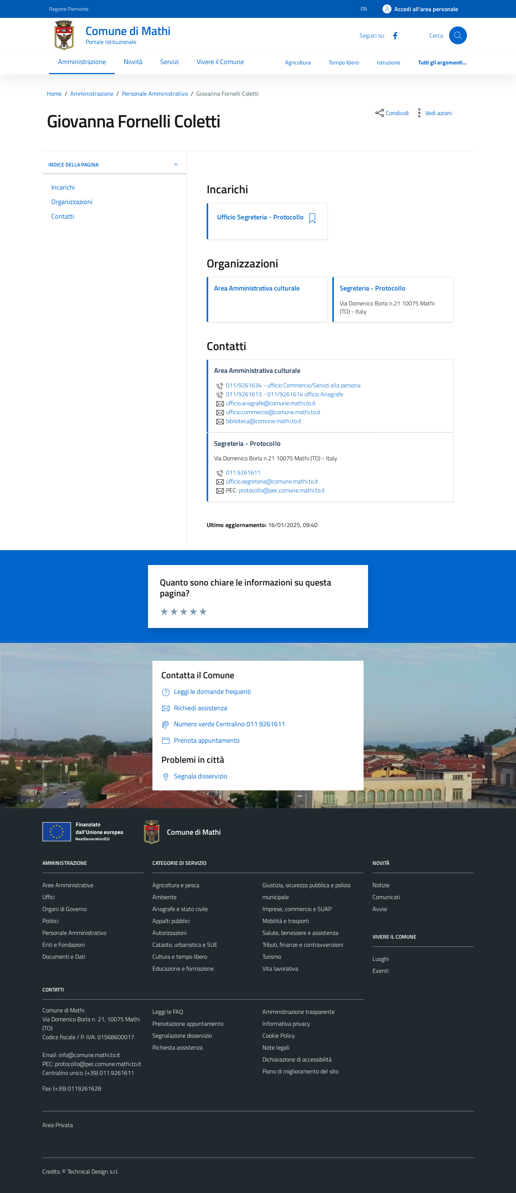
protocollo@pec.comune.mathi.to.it (98, 1063)
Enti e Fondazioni (63, 944)
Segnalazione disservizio (182, 1035)
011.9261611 (237, 472)
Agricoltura (298, 62)
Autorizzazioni (169, 932)
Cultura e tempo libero (179, 956)
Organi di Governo (64, 908)
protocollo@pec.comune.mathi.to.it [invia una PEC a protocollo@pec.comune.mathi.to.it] (282, 490)
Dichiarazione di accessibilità (297, 1059)
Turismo (271, 956)
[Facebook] (392, 35)
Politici (50, 920)
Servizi (169, 62)
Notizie (381, 885)
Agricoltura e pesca (175, 885)
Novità (133, 62)
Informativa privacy (286, 1023)
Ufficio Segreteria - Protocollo (260, 217)
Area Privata (57, 1124)
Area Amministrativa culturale (257, 288)
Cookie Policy (278, 1035)
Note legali (275, 1047)
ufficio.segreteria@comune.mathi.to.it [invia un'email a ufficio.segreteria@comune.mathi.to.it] (266, 481)
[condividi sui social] (391, 113)
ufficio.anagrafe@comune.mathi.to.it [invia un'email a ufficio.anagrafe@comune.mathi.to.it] (265, 403)
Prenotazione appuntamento (187, 1023)
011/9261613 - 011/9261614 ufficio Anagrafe (278, 394)
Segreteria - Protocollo (373, 288)
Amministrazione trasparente (298, 1011)
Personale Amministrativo (74, 932)
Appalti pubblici (171, 920)
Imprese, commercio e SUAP (297, 908)
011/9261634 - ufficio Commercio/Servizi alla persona (287, 385)
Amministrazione (82, 62)
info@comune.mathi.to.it (89, 1054)
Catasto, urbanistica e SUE (184, 944)
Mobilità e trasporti (285, 920)
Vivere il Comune (220, 62)
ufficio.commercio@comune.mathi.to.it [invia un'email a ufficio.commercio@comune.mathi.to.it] (267, 411)
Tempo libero (344, 62)
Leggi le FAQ (167, 1011)
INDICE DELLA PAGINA (114, 164)
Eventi (380, 970)
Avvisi (380, 908)
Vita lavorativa (280, 968)
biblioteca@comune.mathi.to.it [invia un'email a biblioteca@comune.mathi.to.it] (257, 420)
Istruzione (388, 62)
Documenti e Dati (63, 956)
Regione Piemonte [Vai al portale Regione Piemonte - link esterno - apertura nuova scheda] (68, 9)
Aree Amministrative (67, 885)
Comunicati (386, 896)
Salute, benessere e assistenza (300, 932)
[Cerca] (458, 35)
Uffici (48, 896)
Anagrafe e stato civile (180, 908)
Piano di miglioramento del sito (300, 1071)
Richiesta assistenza (177, 1047)
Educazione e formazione (183, 968)
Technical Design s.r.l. (93, 1171)
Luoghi (381, 958)
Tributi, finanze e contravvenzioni (302, 944)
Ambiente (164, 896)
